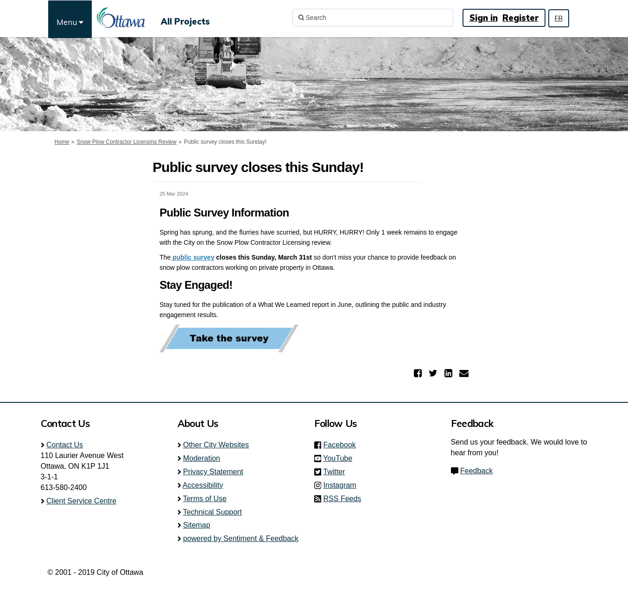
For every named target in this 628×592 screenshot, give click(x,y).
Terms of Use (205, 499)
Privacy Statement (213, 472)
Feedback (476, 471)
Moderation (201, 458)
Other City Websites (216, 445)
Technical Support (212, 512)
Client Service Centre (81, 501)
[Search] (372, 17)
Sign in (483, 18)
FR (559, 18)
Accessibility (203, 485)
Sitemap (196, 525)
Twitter (336, 472)
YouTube (340, 458)
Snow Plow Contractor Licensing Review (127, 142)
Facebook (343, 445)
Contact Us (64, 445)
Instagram (343, 485)
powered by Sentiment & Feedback (240, 538)
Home (62, 142)
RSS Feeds (343, 499)
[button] (419, 373)
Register (520, 18)
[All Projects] (185, 17)
